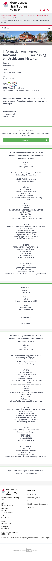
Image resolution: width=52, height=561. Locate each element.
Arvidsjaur (15, 15)
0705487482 (5, 518)
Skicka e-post (6, 523)
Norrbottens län (6, 15)
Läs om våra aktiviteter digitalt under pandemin (34, 15)
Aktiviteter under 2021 (8, 18)
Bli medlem (35, 140)
